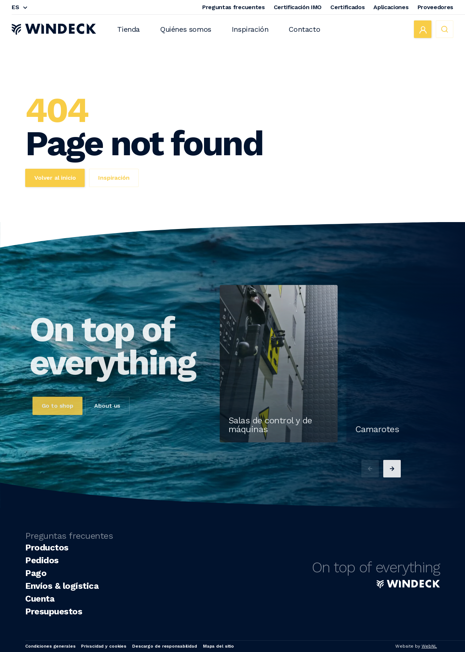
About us (107, 419)
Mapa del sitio (218, 646)
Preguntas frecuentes (233, 7)
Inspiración (250, 29)
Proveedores (435, 7)
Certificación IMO (298, 7)
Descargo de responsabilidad (164, 646)
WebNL (429, 646)
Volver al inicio (55, 177)
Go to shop (57, 419)
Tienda (128, 29)
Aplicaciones (390, 7)
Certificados (347, 7)
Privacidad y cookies (103, 646)
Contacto (304, 29)
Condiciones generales (50, 646)
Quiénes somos (185, 29)
